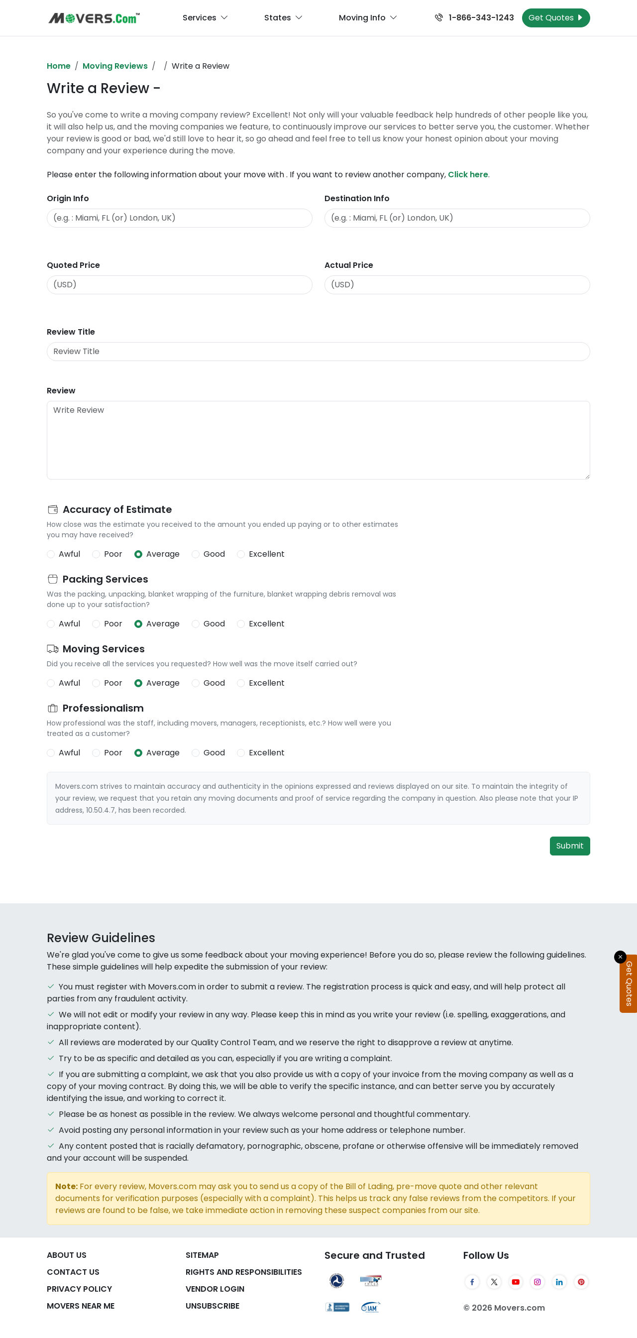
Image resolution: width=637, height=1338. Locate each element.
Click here (468, 174)
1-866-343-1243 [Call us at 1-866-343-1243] (474, 17)
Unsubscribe (212, 1306)
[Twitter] (494, 1281)
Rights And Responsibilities (244, 1272)
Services (205, 18)
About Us (67, 1255)
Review (61, 390)
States (283, 18)
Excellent (267, 554)
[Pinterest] (581, 1281)
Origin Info (68, 198)
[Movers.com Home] (94, 18)
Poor (113, 554)
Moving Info (368, 18)
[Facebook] (472, 1281)
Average (163, 554)
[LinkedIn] (559, 1281)
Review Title (71, 332)
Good (214, 554)
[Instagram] (537, 1281)
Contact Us (73, 1272)
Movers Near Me (80, 1306)
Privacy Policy (79, 1289)
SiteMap (202, 1255)
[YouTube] (516, 1281)
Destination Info (357, 198)
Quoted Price (73, 265)
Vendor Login (215, 1289)
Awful (69, 554)
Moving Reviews (115, 66)
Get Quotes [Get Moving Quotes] (556, 17)
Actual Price (348, 265)
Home (59, 66)
